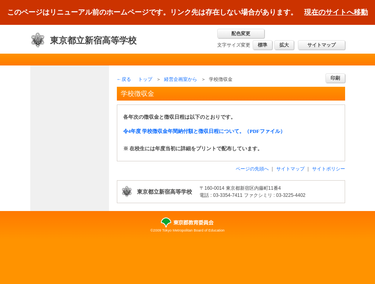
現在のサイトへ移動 (336, 12)
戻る (126, 79)
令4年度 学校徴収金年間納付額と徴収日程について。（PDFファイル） (204, 131)
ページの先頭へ (252, 169)
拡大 (284, 45)
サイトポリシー (328, 169)
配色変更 (240, 33)
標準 (262, 45)
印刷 (335, 78)
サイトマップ (321, 45)
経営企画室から (180, 79)
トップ (145, 79)
